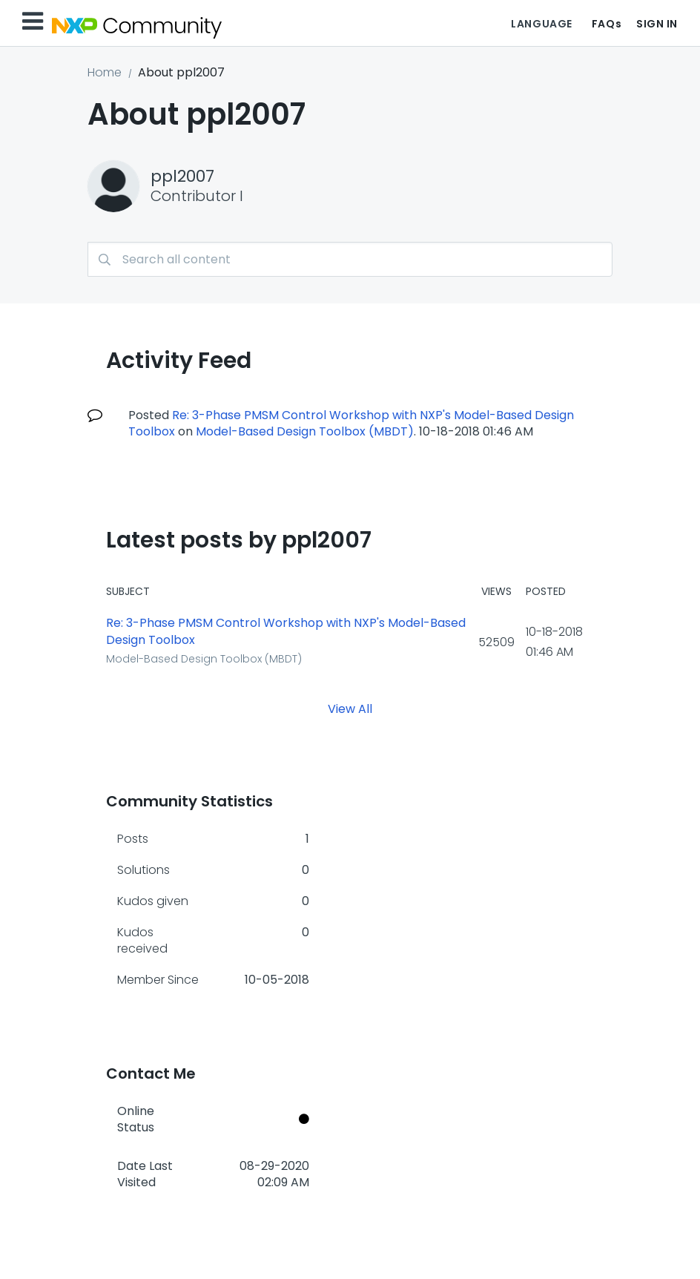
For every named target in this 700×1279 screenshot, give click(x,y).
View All (350, 708)
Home (105, 72)
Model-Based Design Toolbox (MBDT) (305, 431)
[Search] (350, 259)
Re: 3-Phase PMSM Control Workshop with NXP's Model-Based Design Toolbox (286, 631)
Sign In (657, 23)
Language (541, 23)
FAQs (606, 23)
